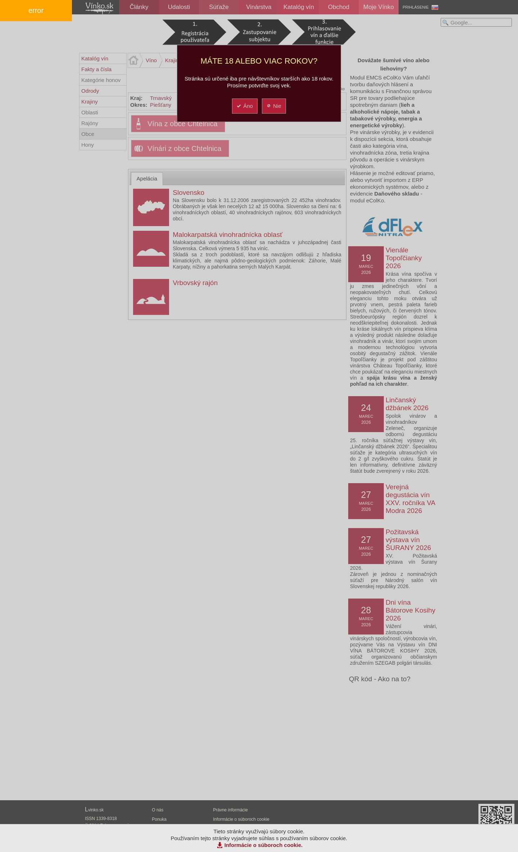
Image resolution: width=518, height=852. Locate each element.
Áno (244, 106)
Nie (273, 106)
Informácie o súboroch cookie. (263, 845)
